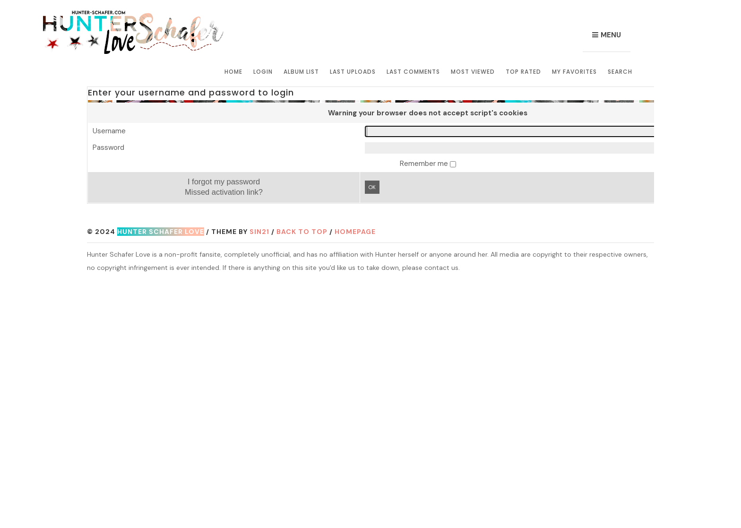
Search (620, 72)
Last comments (413, 72)
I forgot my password (224, 181)
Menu (611, 35)
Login (263, 72)
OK (372, 187)
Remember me (425, 163)
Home (233, 72)
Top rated (523, 72)
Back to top (301, 231)
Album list (301, 72)
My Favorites (574, 72)
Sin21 (259, 231)
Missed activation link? (224, 192)
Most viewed (473, 72)
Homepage (355, 231)
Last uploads (353, 72)
